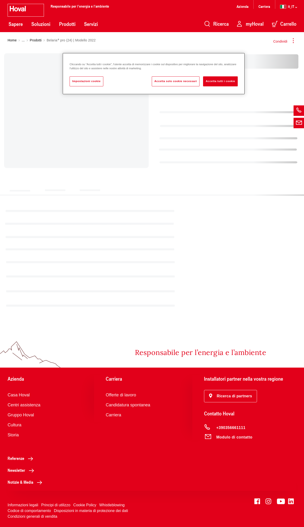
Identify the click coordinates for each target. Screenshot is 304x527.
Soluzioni (40, 24)
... (23, 40)
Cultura (14, 425)
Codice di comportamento (29, 511)
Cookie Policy (84, 505)
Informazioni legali (23, 505)
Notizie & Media (26, 482)
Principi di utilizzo (55, 505)
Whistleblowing (112, 505)
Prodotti (67, 24)
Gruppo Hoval (21, 415)
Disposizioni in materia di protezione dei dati (91, 511)
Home (12, 40)
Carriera (264, 6)
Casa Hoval (19, 395)
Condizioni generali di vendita (32, 516)
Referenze (22, 458)
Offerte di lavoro (121, 395)
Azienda (242, 6)
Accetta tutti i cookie (220, 81)
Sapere (16, 24)
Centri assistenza (24, 405)
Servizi (91, 24)
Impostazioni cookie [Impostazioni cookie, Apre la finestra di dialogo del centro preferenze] (86, 81)
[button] (230, 396)
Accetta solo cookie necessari (175, 81)
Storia (13, 435)
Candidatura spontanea (128, 405)
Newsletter (22, 470)
